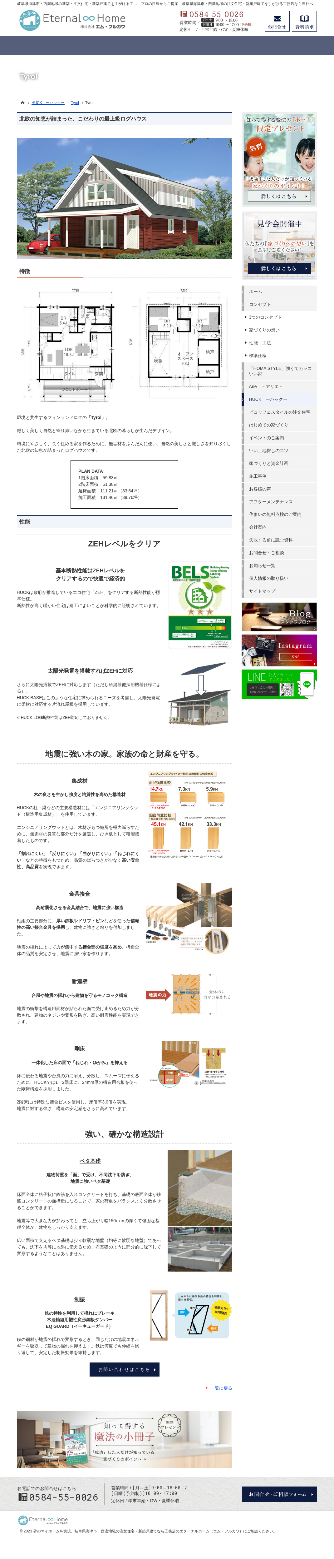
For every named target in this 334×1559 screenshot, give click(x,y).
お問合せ (277, 21)
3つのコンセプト (265, 317)
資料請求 (304, 21)
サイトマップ (262, 591)
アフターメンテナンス (271, 501)
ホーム (256, 291)
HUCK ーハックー (268, 399)
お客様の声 (260, 488)
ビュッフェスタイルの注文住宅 (280, 412)
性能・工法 (260, 342)
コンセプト (260, 304)
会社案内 (258, 527)
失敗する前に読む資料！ (273, 539)
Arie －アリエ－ (266, 386)
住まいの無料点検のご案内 (275, 514)
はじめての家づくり (269, 424)
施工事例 (258, 476)
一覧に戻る (222, 1388)
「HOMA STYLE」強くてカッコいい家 (280, 371)
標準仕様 (258, 355)
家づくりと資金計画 (269, 463)
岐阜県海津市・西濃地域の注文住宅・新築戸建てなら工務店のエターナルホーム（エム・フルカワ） (159, 1531)
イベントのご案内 (266, 437)
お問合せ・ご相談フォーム (279, 1494)
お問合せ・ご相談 (266, 552)
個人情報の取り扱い (269, 578)
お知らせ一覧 (262, 565)
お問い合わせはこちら (125, 1369)
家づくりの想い (264, 329)
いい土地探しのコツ (269, 450)
